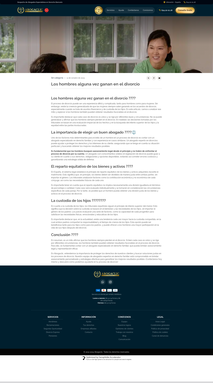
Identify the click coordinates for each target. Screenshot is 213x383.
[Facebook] (154, 78)
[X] (148, 78)
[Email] (159, 78)
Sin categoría (57, 78)
